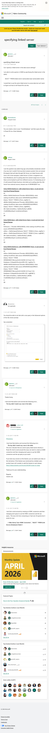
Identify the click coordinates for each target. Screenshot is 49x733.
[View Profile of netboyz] (10, 157)
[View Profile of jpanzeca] (10, 54)
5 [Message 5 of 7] (11, 482)
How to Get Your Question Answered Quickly (16, 601)
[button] (32, 46)
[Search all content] (34, 25)
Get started (34, 30)
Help (35, 21)
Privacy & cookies (5, 717)
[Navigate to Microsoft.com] (6, 14)
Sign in (29, 21)
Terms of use (4, 719)
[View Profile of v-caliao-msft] (19, 425)
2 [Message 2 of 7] (8, 367)
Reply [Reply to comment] (41, 145)
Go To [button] (40, 21)
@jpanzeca (9, 439)
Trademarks (4, 722)
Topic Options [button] (41, 46)
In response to (15, 387)
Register (23, 21)
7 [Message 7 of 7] (8, 141)
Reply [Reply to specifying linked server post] (41, 95)
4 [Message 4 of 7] (11, 530)
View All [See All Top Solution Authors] (6, 637)
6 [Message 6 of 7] (8, 288)
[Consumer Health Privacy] (24, 728)
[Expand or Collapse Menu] (2, 18)
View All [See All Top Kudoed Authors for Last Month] (6, 674)
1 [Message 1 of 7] (8, 91)
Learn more (5, 8)
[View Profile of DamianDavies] (12, 117)
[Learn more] (9, 587)
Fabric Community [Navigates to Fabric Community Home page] (19, 13)
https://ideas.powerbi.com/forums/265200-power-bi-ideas (23, 465)
